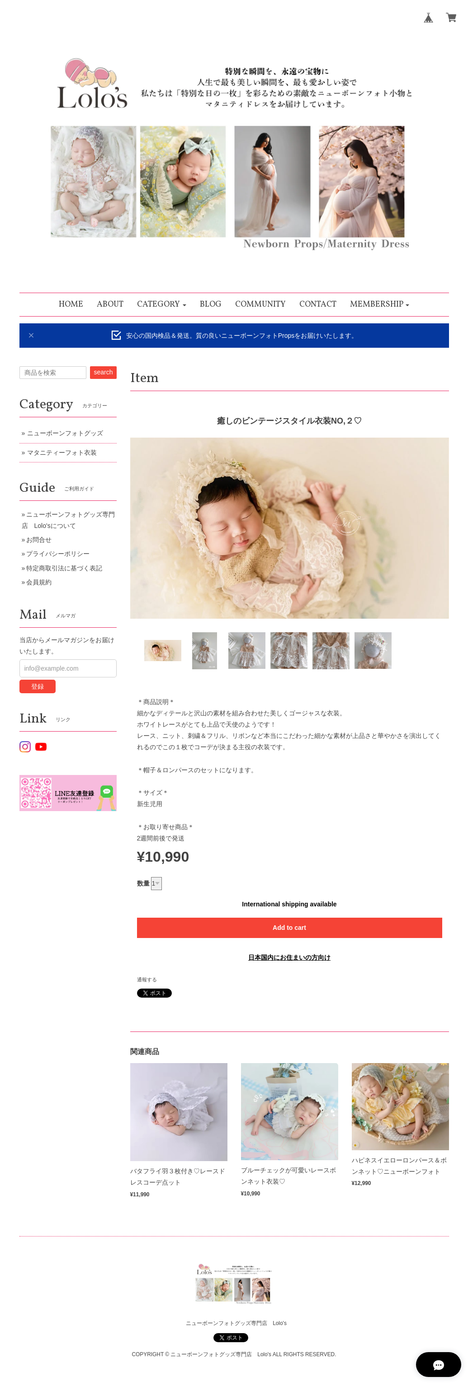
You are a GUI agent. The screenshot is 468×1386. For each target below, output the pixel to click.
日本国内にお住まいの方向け (289, 957)
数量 (143, 883)
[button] (161, 304)
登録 (37, 686)
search (103, 372)
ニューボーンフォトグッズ (65, 433)
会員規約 (39, 582)
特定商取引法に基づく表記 (64, 568)
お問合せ (39, 539)
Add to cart (289, 927)
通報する (147, 979)
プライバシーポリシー (58, 553)
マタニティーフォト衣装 (62, 452)
